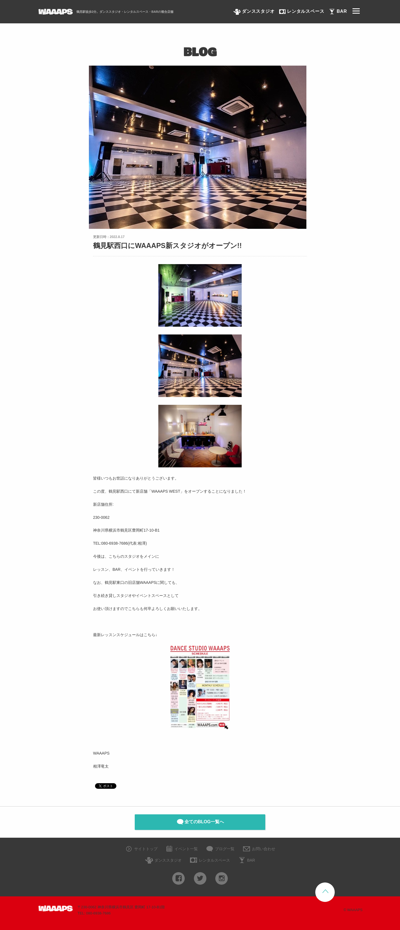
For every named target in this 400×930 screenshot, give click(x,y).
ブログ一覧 (220, 849)
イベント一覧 (181, 849)
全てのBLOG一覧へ (200, 822)
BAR (246, 860)
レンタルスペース (209, 860)
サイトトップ (141, 849)
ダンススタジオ (163, 860)
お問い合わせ (258, 849)
